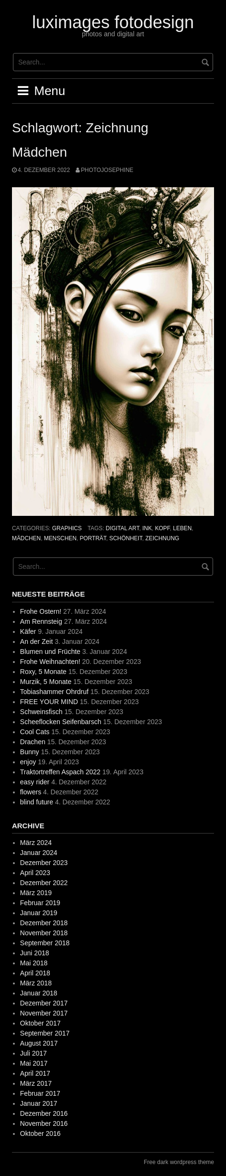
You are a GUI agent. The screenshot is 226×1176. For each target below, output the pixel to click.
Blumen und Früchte (50, 651)
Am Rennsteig (41, 621)
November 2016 (44, 1123)
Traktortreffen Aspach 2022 (60, 772)
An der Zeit (36, 641)
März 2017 (36, 1083)
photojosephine (107, 170)
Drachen (32, 742)
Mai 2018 (34, 963)
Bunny (29, 752)
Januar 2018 (38, 993)
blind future (36, 802)
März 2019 (36, 893)
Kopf (162, 528)
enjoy (28, 762)
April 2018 (35, 973)
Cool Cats (34, 732)
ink (147, 528)
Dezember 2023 (44, 862)
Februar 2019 (40, 903)
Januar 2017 (38, 1103)
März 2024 (36, 842)
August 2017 (39, 1043)
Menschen (60, 538)
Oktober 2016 (40, 1133)
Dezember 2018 (44, 923)
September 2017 (45, 1033)
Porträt (92, 538)
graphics (67, 528)
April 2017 (35, 1073)
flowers (30, 792)
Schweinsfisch (41, 712)
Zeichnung (163, 538)
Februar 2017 (40, 1093)
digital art (122, 528)
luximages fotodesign (113, 22)
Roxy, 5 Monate (43, 671)
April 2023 (35, 873)
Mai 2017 (34, 1063)
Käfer (28, 631)
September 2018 (45, 943)
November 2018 (44, 933)
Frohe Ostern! (40, 611)
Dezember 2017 (44, 1003)
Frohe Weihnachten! (50, 661)
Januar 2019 (38, 913)
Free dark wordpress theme (179, 1162)
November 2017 (44, 1013)
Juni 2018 (34, 953)
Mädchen (39, 152)
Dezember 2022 (44, 883)
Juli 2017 (33, 1053)
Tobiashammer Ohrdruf (54, 691)
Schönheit (125, 538)
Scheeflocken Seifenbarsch (61, 722)
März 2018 (36, 983)
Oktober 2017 (40, 1023)
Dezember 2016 (44, 1113)
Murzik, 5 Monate (45, 681)
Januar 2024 (38, 852)
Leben (182, 528)
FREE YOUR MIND (49, 702)
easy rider (34, 782)
